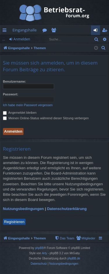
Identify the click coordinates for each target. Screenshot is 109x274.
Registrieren (14, 222)
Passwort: (10, 94)
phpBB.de (73, 258)
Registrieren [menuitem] (106, 31)
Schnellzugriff (5, 31)
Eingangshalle (24, 30)
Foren (45, 31)
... (3, 39)
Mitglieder (54, 31)
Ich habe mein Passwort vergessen (28, 105)
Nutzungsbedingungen (23, 209)
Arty (44, 253)
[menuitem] (103, 48)
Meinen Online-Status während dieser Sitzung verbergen (46, 118)
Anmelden (21, 39)
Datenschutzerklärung (67, 209)
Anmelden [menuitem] (97, 31)
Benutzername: (14, 81)
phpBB (39, 248)
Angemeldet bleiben (20, 112)
